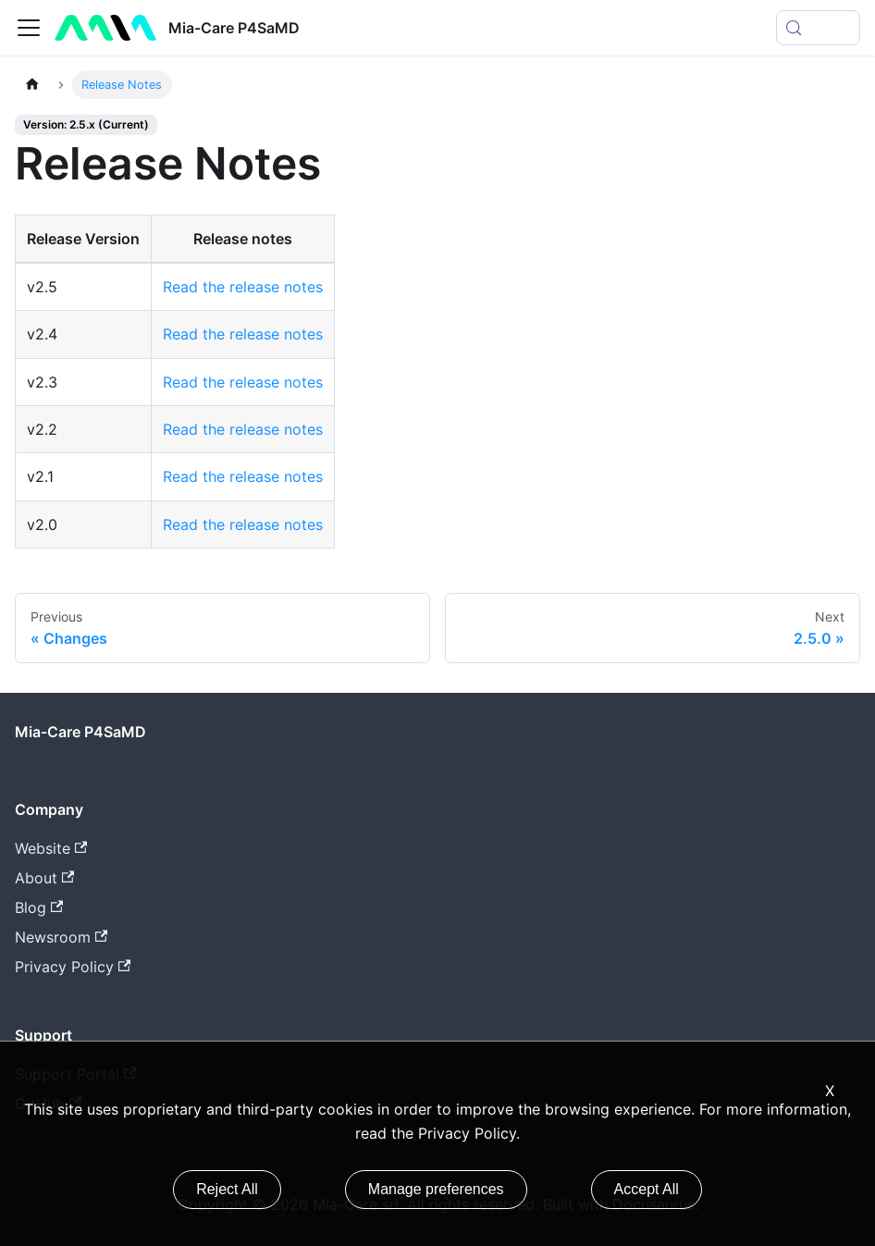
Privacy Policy (72, 966)
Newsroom (61, 937)
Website (51, 848)
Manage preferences (436, 1189)
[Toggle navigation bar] (29, 28)
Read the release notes (243, 287)
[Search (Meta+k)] (818, 27)
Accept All (646, 1189)
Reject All (227, 1189)
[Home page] (32, 84)
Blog (39, 907)
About (44, 878)
